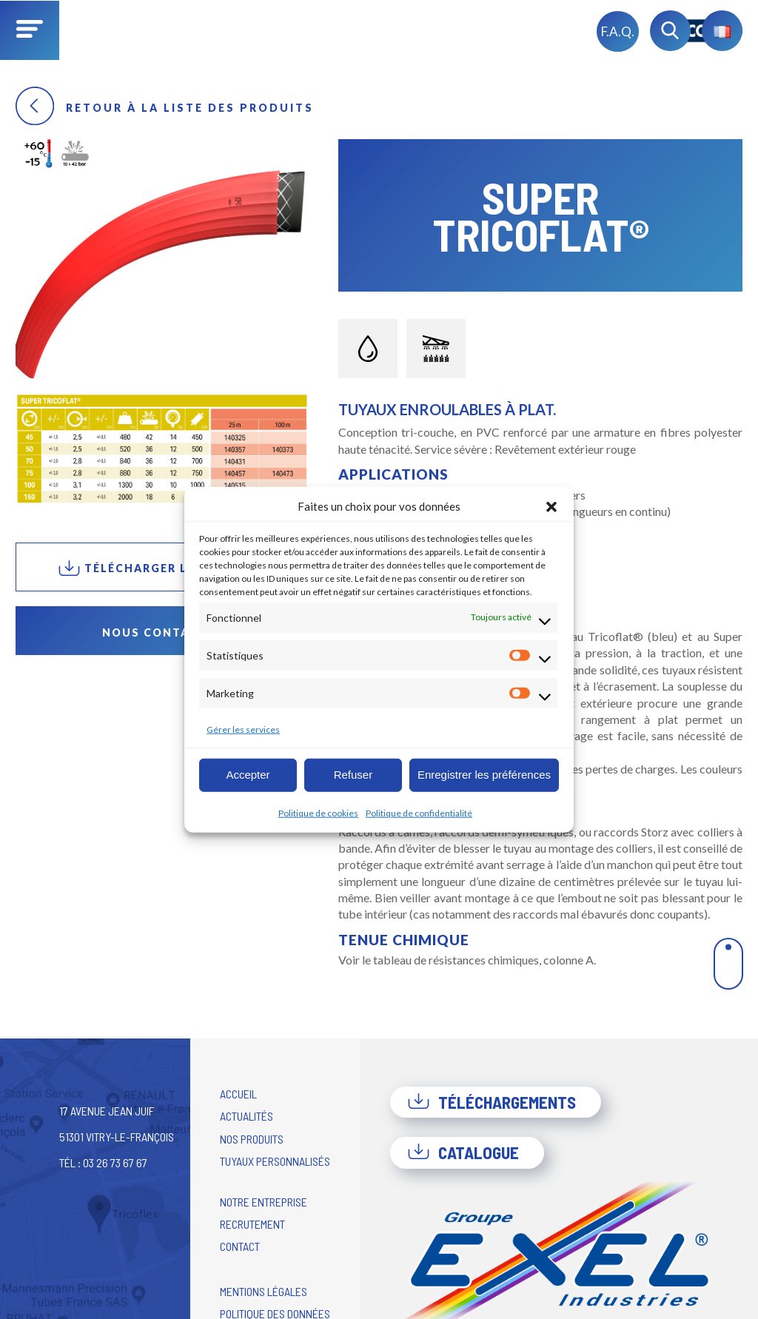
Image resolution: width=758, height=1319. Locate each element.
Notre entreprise (263, 1202)
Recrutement (252, 1224)
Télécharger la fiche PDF (162, 568)
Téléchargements (491, 1102)
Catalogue (463, 1152)
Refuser (353, 774)
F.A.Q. (617, 31)
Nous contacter (162, 632)
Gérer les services (243, 728)
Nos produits (252, 1139)
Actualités (246, 1116)
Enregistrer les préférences (484, 774)
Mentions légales (263, 1291)
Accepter (247, 774)
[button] (551, 506)
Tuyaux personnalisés (275, 1161)
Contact (240, 1246)
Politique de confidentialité (419, 812)
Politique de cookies (318, 812)
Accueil (238, 1094)
